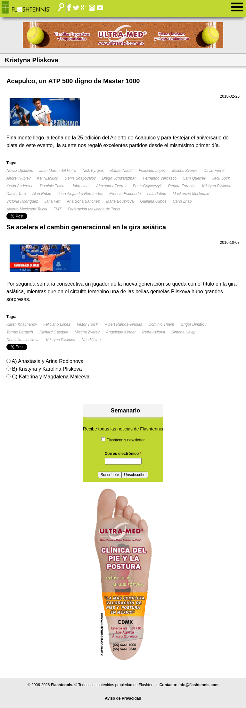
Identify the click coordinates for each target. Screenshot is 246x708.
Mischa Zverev (184, 170)
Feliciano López (152, 170)
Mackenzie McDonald (191, 193)
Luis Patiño (156, 193)
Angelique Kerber (121, 332)
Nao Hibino (91, 340)
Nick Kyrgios (93, 170)
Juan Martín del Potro (57, 170)
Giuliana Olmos (153, 201)
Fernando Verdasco (159, 178)
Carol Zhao (182, 201)
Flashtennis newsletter (125, 440)
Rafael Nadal (121, 170)
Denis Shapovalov (80, 178)
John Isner (81, 186)
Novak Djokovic (19, 170)
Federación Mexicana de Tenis (94, 209)
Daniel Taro (16, 193)
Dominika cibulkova (22, 340)
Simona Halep (183, 332)
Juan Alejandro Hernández (80, 193)
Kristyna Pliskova (216, 186)
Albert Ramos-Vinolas (123, 324)
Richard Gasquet (53, 332)
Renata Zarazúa (181, 186)
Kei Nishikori (47, 178)
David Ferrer (214, 170)
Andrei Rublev (18, 178)
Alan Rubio (41, 193)
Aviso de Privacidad (123, 698)
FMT (57, 209)
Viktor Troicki (87, 324)
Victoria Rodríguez (22, 201)
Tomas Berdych (19, 332)
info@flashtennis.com (198, 685)
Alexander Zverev (111, 186)
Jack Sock (221, 178)
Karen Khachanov (21, 324)
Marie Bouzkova (120, 201)
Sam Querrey (194, 178)
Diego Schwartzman (119, 178)
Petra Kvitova (153, 332)
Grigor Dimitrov (194, 324)
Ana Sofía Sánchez (83, 201)
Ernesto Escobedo (125, 193)
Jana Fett (53, 201)
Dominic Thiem (52, 186)
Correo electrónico (123, 453)
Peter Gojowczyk (147, 186)
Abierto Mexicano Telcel (26, 209)
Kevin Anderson (19, 186)
